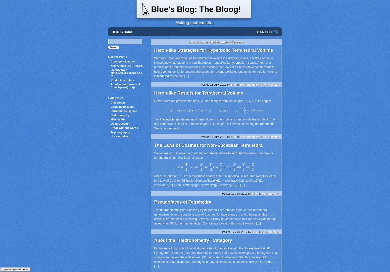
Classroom (118, 102)
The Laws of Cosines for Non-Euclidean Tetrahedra (208, 145)
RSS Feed (264, 32)
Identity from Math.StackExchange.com (126, 72)
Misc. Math (118, 119)
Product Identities (122, 80)
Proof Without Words (124, 127)
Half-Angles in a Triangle (127, 65)
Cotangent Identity (123, 61)
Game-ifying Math (122, 106)
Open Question (270, 84)
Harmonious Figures (124, 110)
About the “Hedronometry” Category (193, 240)
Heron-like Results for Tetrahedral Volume (198, 93)
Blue (234, 84)
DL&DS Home (122, 32)
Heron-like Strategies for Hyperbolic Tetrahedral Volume (213, 50)
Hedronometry (249, 84)
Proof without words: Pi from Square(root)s (126, 86)
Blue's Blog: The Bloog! (196, 9)
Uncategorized (120, 136)
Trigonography (120, 132)
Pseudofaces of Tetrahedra (182, 202)
